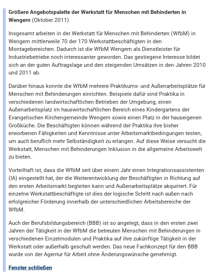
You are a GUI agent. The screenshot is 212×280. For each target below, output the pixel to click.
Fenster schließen (30, 267)
